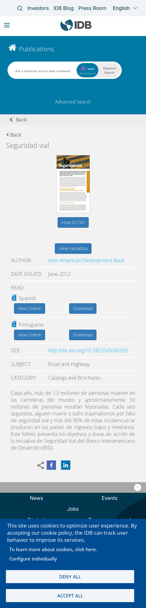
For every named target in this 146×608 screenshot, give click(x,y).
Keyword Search (109, 70)
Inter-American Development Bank (86, 260)
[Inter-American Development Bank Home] (76, 29)
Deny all (70, 577)
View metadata (73, 248)
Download (82, 308)
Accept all (70, 595)
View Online (29, 308)
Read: (18, 287)
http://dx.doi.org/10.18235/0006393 (88, 350)
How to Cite (73, 222)
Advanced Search (73, 101)
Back (21, 119)
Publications (36, 49)
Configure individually (33, 558)
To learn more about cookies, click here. (53, 549)
